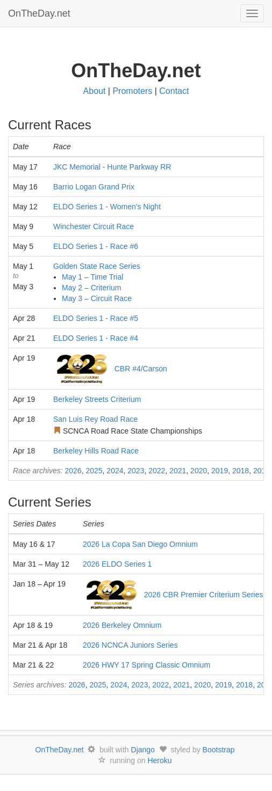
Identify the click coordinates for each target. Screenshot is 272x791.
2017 (261, 470)
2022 (156, 470)
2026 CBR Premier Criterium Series (203, 594)
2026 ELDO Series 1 (117, 564)
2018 (240, 470)
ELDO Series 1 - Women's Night (107, 206)
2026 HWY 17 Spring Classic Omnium (146, 665)
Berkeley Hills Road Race (96, 450)
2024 (114, 470)
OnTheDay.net (40, 13)
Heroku (159, 760)
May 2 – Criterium (91, 287)
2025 (93, 470)
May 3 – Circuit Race (97, 298)
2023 (135, 470)
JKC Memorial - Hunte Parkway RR (112, 167)
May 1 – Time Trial (92, 277)
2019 (219, 470)
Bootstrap (219, 749)
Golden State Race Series (96, 266)
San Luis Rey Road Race (95, 419)
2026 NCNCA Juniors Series (130, 645)
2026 (73, 470)
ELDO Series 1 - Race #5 (95, 318)
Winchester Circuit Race (93, 226)
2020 (198, 470)
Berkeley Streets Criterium (97, 399)
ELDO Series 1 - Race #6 (95, 246)
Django (143, 749)
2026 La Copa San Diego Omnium (140, 544)
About (94, 91)
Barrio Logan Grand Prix (93, 186)
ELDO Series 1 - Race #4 (95, 338)
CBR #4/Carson (140, 368)
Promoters (132, 91)
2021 (177, 470)
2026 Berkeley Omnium (122, 625)
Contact (174, 91)
